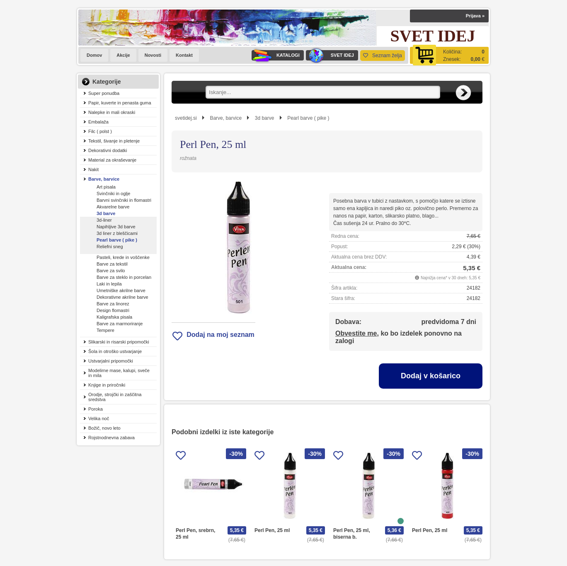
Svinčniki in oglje (113, 193)
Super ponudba (103, 93)
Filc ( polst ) (100, 131)
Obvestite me (356, 333)
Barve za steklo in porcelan (124, 277)
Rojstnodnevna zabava (111, 437)
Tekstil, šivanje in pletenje (114, 140)
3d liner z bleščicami (117, 233)
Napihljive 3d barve (116, 226)
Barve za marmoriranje (120, 323)
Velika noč (98, 418)
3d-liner (104, 220)
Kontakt (184, 55)
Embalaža (98, 121)
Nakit (93, 169)
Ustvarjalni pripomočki (110, 360)
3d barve (106, 213)
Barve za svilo (111, 270)
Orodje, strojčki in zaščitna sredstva (114, 397)
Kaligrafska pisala (114, 316)
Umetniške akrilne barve (121, 290)
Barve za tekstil (112, 263)
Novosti (153, 55)
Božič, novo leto (104, 428)
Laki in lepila (109, 283)
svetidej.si (186, 118)
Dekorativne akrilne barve (122, 297)
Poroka (95, 408)
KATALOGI (276, 55)
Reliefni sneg (110, 246)
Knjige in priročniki (106, 384)
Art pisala (106, 186)
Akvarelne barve (113, 206)
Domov (94, 55)
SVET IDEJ (330, 55)
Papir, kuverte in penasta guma (119, 102)
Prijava (475, 15)
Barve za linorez (113, 303)
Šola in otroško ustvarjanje (115, 351)
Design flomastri (113, 310)
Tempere (105, 330)
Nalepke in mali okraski (111, 112)
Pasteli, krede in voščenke (123, 257)
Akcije (123, 55)
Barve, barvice (103, 179)
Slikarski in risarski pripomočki (118, 341)
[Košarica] (449, 55)
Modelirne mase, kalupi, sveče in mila (119, 373)
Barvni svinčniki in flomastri (124, 200)
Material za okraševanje (112, 159)
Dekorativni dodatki (107, 150)
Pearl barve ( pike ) (117, 239)
